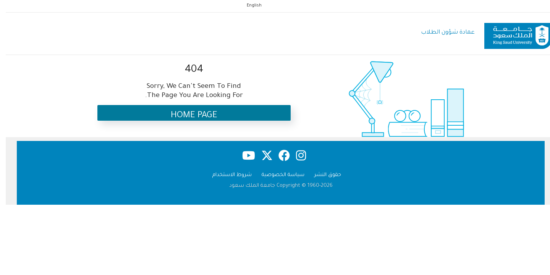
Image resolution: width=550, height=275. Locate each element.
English (248, 5)
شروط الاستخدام (226, 175)
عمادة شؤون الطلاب (442, 32)
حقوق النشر (322, 175)
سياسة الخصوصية (277, 175)
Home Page (188, 116)
